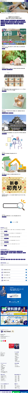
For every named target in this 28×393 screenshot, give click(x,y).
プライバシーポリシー (3, 380)
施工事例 (24, 252)
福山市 (16, 378)
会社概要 (2, 364)
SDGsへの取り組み (3, 365)
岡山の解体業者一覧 (17, 366)
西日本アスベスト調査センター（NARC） (17, 387)
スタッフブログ (16, 365)
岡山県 (2, 385)
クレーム (14, 252)
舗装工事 (2, 251)
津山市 (16, 377)
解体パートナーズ (17, 385)
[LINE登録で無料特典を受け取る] (14, 310)
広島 (16, 259)
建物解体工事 (6, 251)
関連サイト (16, 383)
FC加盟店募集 (2, 368)
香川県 (16, 380)
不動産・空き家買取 (17, 361)
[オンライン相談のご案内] (14, 320)
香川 (21, 259)
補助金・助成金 (3, 252)
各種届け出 (10, 252)
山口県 (18, 379)
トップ (1, 352)
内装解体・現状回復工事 (13, 251)
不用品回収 (16, 359)
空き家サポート (16, 358)
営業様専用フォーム (3, 379)
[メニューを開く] (27, 1)
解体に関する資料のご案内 (4, 371)
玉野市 (18, 376)
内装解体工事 (16, 354)
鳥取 (24, 259)
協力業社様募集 (3, 367)
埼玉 (6, 259)
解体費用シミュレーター (4, 376)
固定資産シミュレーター (4, 377)
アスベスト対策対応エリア (5, 383)
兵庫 (4, 259)
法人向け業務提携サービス (4, 372)
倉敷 (1, 259)
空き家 (7, 252)
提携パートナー (3, 369)
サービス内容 (17, 352)
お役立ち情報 (17, 363)
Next (17, 221)
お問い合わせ (3, 374)
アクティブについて (4, 363)
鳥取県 (18, 378)
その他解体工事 (17, 357)
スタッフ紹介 (2, 370)
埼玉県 (16, 381)
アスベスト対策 (17, 355)
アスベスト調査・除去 (19, 251)
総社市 (16, 376)
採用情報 (2, 366)
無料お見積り (2, 355)
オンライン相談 (2, 378)
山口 (9, 259)
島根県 (16, 379)
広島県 (18, 377)
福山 (19, 259)
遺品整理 (16, 360)
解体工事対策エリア (18, 374)
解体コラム (16, 364)
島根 (14, 259)
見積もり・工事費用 (19, 252)
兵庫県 (18, 380)
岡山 (11, 259)
